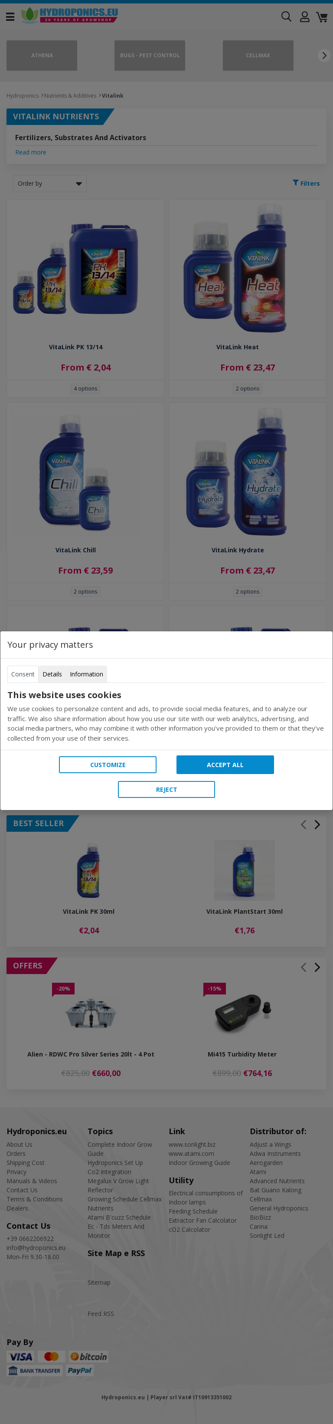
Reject (166, 789)
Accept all (225, 765)
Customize (108, 765)
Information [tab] (86, 674)
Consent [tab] (23, 674)
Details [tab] (52, 674)
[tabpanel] (166, 716)
